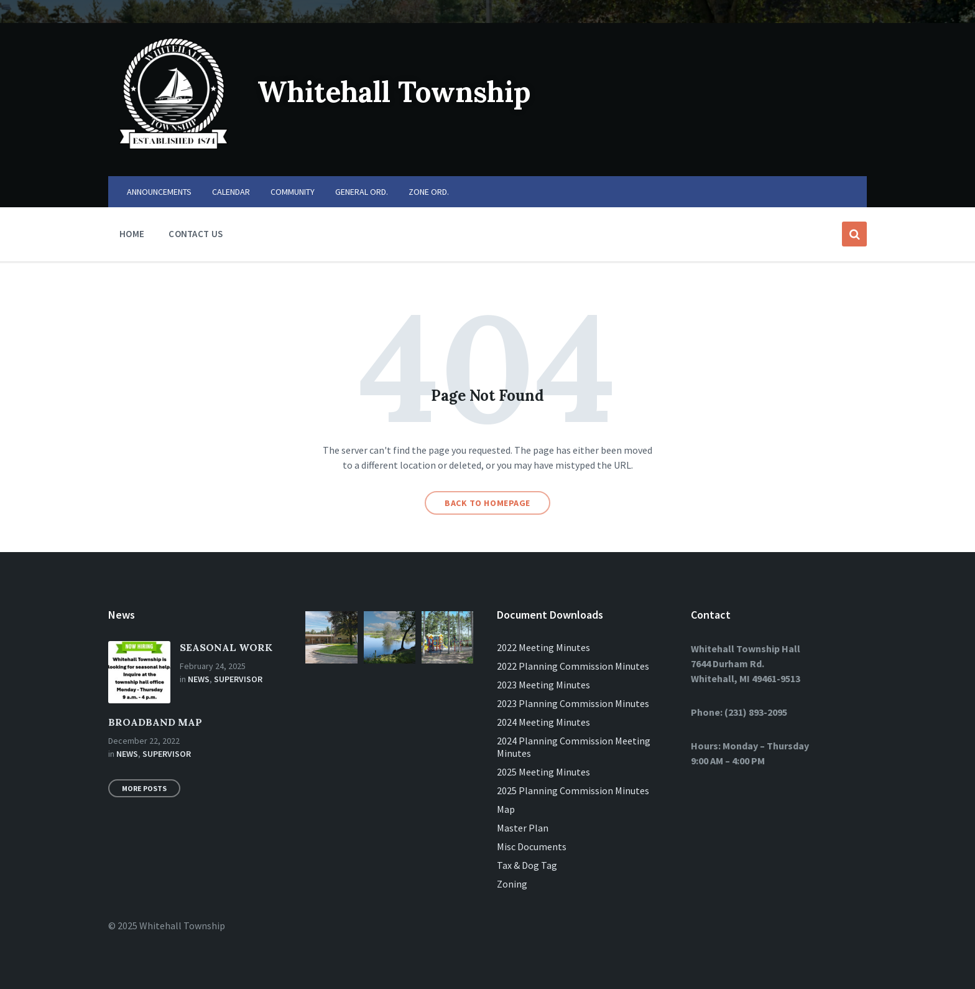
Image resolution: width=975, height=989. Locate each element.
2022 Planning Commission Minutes (573, 666)
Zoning (512, 884)
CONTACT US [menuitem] (196, 234)
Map (506, 809)
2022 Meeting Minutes (543, 647)
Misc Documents (531, 846)
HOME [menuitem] (131, 234)
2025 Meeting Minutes (543, 772)
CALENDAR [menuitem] (231, 191)
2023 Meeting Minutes (543, 684)
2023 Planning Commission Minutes (573, 703)
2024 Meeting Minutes (543, 722)
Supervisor (238, 679)
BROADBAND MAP (155, 722)
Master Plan (522, 828)
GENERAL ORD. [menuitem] (361, 191)
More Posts (144, 788)
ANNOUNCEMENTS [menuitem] (159, 191)
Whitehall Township (402, 91)
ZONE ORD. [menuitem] (429, 191)
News (199, 679)
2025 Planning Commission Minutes (573, 790)
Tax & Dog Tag (527, 865)
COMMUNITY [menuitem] (292, 191)
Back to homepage (487, 503)
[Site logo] (173, 152)
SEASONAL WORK (226, 647)
